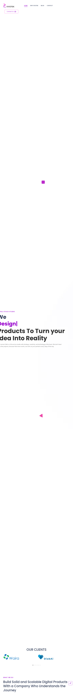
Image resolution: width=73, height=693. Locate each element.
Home (26, 5)
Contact (50, 5)
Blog (42, 5)
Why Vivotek (34, 5)
